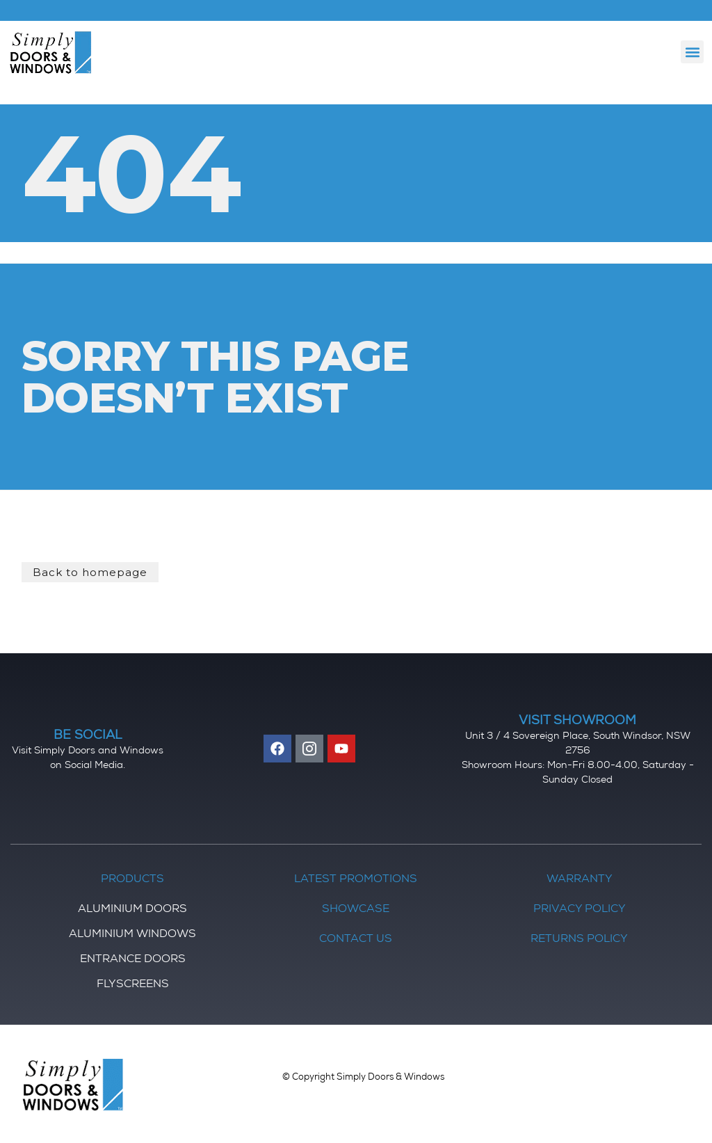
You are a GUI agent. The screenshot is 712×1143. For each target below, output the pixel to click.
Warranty (580, 880)
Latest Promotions (355, 880)
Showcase (355, 910)
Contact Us (355, 939)
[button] (692, 51)
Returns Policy (579, 939)
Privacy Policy (579, 910)
